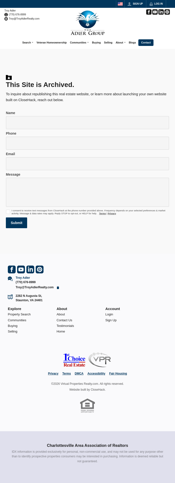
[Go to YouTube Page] (155, 12)
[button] (16, 222)
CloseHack (98, 389)
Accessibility (96, 373)
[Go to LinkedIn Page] (161, 12)
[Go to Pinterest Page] (167, 12)
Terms (102, 213)
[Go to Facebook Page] (149, 12)
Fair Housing (118, 373)
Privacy (112, 213)
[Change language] (120, 3)
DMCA (79, 373)
